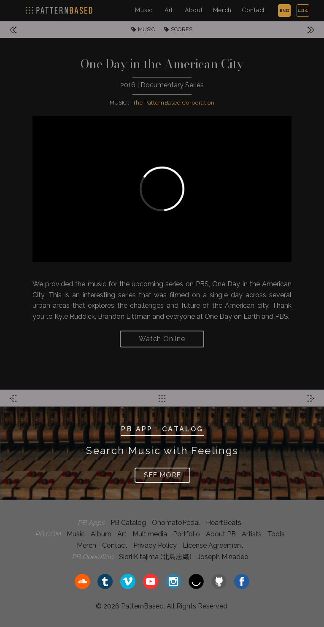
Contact (253, 10)
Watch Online (162, 339)
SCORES (181, 29)
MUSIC (146, 29)
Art (169, 10)
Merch (222, 10)
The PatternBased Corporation (174, 103)
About (194, 10)
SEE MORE (162, 475)
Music (144, 10)
